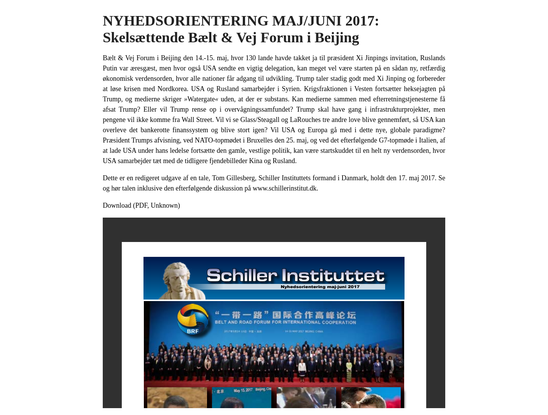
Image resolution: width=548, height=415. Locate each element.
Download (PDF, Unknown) (141, 205)
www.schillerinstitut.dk (285, 188)
